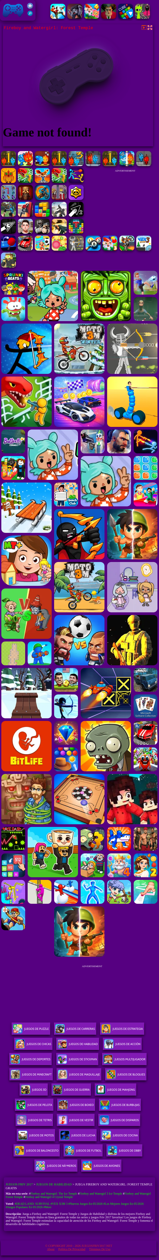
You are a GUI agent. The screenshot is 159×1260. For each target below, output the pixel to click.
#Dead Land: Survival (32, 1203)
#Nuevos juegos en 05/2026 (85, 1203)
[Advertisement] (125, 198)
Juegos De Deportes (30, 1061)
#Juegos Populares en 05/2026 (24, 1207)
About (51, 1249)
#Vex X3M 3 (59, 1203)
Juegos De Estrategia (122, 1030)
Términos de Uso (100, 1249)
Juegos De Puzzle (31, 1030)
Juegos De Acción (122, 1045)
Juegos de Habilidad (54, 1184)
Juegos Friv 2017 (13, 10)
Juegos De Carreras (75, 1030)
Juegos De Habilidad (78, 1045)
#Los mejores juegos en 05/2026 (123, 1203)
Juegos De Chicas (33, 1045)
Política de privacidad (71, 1249)
